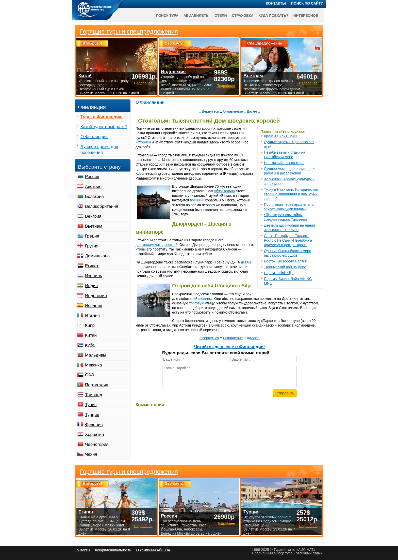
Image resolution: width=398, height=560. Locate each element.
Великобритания (101, 206)
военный (197, 200)
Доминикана (97, 256)
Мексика (93, 365)
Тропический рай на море (285, 267)
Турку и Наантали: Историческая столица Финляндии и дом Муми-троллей (291, 194)
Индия (91, 285)
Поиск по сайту (307, 3)
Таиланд (93, 394)
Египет (91, 265)
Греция (92, 236)
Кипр (90, 325)
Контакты (276, 3)
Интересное (305, 15)
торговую (196, 303)
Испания (93, 305)
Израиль (93, 275)
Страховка (243, 15)
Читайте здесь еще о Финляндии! (229, 346)
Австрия (93, 186)
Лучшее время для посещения (99, 149)
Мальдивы (95, 355)
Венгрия (93, 216)
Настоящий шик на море (284, 163)
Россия (92, 176)
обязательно (224, 191)
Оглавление (233, 111)
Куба (89, 345)
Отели (220, 15)
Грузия (91, 246)
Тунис (90, 404)
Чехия (91, 454)
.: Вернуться (209, 111)
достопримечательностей (156, 245)
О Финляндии (150, 102)
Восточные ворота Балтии (285, 261)
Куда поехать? (273, 15)
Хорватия (94, 434)
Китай (91, 335)
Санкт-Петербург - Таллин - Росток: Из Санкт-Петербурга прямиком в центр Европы (288, 240)
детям (246, 262)
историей (143, 142)
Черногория (97, 444)
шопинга (205, 299)
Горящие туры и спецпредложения (129, 471)
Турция (92, 414)
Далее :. (253, 111)
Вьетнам (93, 226)
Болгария (94, 196)
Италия (92, 315)
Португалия (96, 384)
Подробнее (143, 526)
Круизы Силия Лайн (280, 136)
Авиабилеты (196, 15)
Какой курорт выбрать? (103, 126)
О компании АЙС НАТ (154, 550)
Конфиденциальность (113, 550)
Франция (94, 424)
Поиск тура (167, 15)
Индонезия (96, 295)
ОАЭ (89, 375)
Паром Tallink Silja (278, 273)
